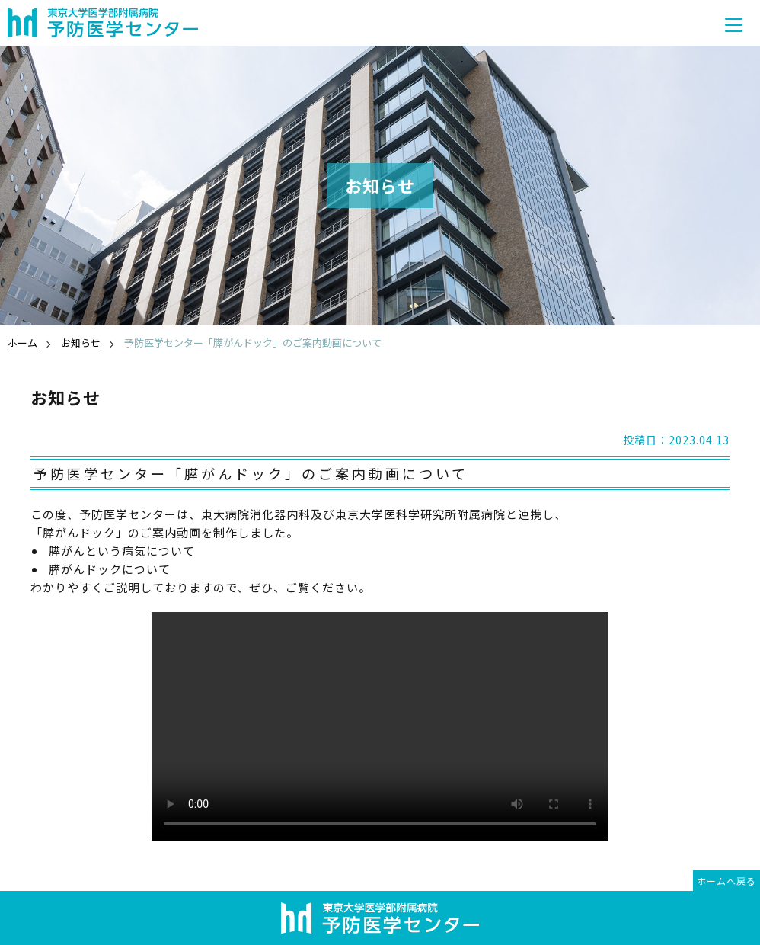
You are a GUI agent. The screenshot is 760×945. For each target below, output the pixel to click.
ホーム (22, 342)
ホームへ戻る (726, 880)
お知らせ (81, 342)
